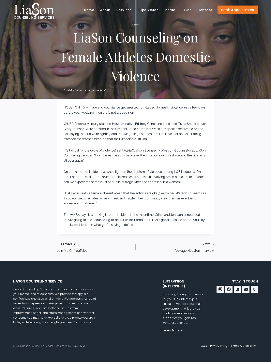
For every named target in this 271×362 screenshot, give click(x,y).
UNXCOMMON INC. (83, 346)
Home (89, 10)
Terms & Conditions (243, 346)
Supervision (148, 10)
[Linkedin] (237, 289)
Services (124, 10)
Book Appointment (238, 9)
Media (170, 10)
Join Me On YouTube (94, 247)
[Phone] (254, 289)
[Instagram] (220, 289)
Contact (205, 10)
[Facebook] (229, 289)
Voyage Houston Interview (176, 247)
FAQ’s (187, 10)
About (105, 10)
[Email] (246, 289)
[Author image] (59, 90)
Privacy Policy (218, 346)
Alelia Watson (75, 90)
